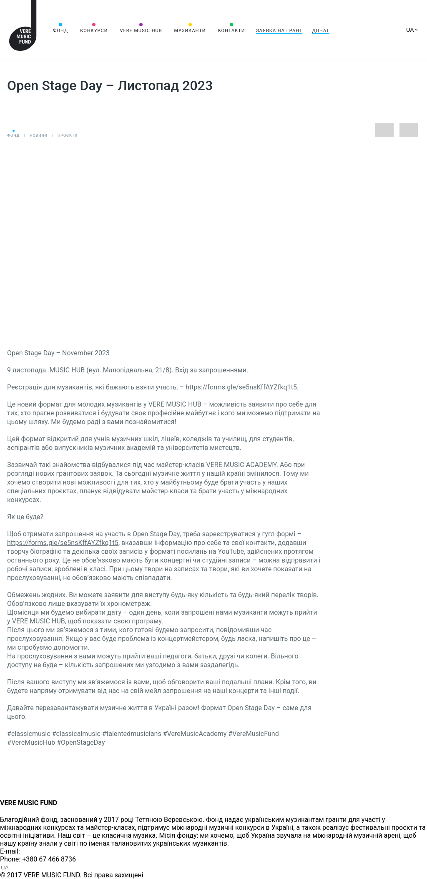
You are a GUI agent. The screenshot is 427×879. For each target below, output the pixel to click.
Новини (39, 135)
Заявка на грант (279, 30)
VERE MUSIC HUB (141, 30)
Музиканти (190, 30)
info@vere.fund (44, 851)
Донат (320, 30)
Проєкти (68, 135)
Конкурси (94, 30)
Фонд (60, 30)
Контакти (231, 30)
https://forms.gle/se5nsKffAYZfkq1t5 (241, 387)
